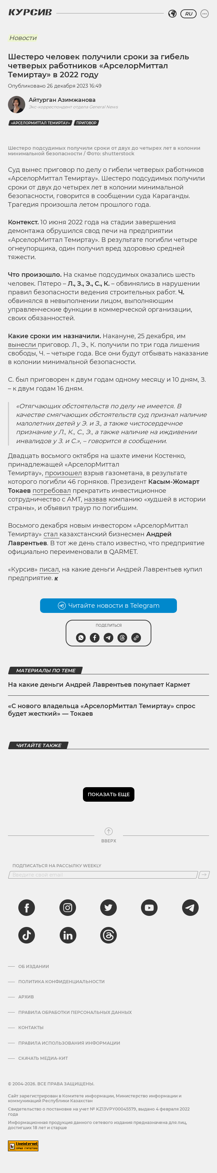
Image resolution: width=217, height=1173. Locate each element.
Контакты (31, 1027)
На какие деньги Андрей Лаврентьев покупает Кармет (99, 684)
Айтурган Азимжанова (62, 100)
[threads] (108, 935)
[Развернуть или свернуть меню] (204, 13)
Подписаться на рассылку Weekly (56, 865)
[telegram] (190, 907)
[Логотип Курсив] (30, 12)
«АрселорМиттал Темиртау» (40, 123)
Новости (22, 38)
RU (188, 14)
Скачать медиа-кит (43, 1058)
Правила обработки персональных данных (75, 1012)
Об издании (33, 966)
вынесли (23, 345)
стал (51, 534)
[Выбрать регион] (172, 13)
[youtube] (149, 907)
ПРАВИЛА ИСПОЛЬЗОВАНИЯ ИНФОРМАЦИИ (69, 1043)
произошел (63, 473)
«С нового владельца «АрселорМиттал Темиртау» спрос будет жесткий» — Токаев (101, 709)
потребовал (51, 491)
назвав (95, 499)
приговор (86, 123)
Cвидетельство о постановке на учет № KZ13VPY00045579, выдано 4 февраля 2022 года (99, 1111)
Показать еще (109, 794)
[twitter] (108, 907)
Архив (26, 997)
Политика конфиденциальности (61, 981)
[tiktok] (26, 935)
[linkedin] (67, 935)
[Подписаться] (204, 875)
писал (49, 569)
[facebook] (26, 907)
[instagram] (67, 907)
